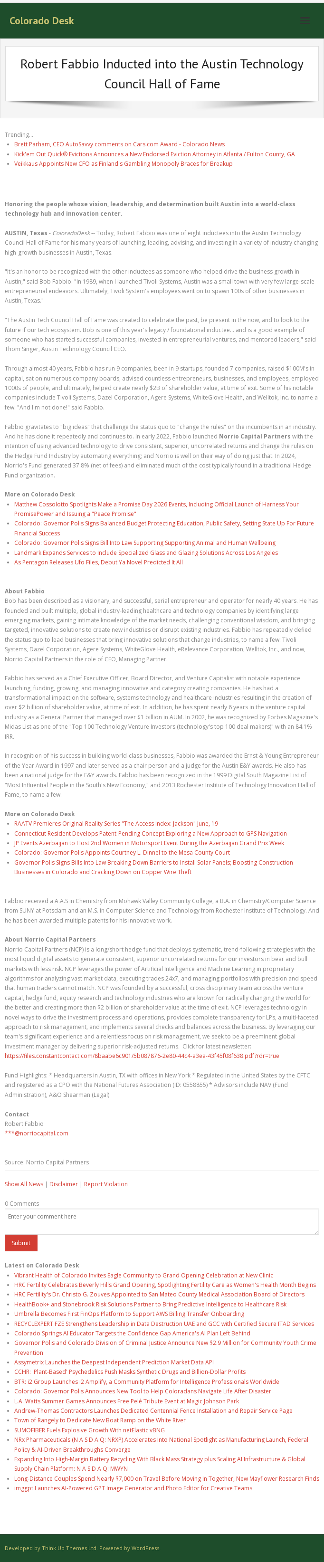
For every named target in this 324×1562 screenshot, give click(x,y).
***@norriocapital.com (36, 1133)
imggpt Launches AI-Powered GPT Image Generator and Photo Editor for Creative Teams (133, 1488)
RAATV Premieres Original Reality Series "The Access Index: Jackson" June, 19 (116, 823)
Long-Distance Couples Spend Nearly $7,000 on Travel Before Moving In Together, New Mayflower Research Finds (166, 1479)
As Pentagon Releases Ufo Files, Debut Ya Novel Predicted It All (98, 562)
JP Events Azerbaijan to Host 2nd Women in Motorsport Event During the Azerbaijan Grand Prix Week (149, 843)
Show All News (24, 1184)
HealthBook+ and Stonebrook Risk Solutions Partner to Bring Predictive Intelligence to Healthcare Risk (150, 1304)
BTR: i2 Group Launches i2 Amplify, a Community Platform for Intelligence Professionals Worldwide (146, 1382)
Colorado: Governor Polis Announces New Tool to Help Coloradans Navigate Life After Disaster (142, 1391)
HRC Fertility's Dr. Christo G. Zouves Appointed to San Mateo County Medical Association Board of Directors (159, 1294)
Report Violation (106, 1184)
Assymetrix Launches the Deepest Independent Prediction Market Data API (114, 1362)
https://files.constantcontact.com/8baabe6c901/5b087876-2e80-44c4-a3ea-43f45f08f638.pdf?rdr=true (142, 1056)
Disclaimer (63, 1184)
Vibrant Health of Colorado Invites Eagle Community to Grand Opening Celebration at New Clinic (143, 1275)
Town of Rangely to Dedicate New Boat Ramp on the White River (100, 1420)
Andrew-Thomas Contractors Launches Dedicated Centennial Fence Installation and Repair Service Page (153, 1411)
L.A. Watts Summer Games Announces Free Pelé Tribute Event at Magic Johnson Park (126, 1401)
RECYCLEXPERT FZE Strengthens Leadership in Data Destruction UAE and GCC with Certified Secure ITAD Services (164, 1324)
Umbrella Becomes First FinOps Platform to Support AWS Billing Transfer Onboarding (129, 1314)
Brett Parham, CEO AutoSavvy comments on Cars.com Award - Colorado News (119, 144)
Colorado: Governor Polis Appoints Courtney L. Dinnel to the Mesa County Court (122, 852)
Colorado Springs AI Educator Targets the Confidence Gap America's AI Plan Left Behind (132, 1333)
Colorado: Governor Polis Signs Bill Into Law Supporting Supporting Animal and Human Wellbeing (145, 543)
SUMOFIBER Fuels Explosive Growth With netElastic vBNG (89, 1430)
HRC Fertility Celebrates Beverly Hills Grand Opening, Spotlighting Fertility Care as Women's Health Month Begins (165, 1285)
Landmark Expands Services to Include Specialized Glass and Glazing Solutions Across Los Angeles (146, 553)
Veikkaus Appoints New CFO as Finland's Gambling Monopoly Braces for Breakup (123, 164)
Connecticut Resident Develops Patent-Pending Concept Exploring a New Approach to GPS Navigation (150, 833)
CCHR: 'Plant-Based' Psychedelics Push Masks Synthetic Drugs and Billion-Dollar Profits (130, 1372)
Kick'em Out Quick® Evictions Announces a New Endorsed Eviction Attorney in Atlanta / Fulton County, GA (154, 154)
